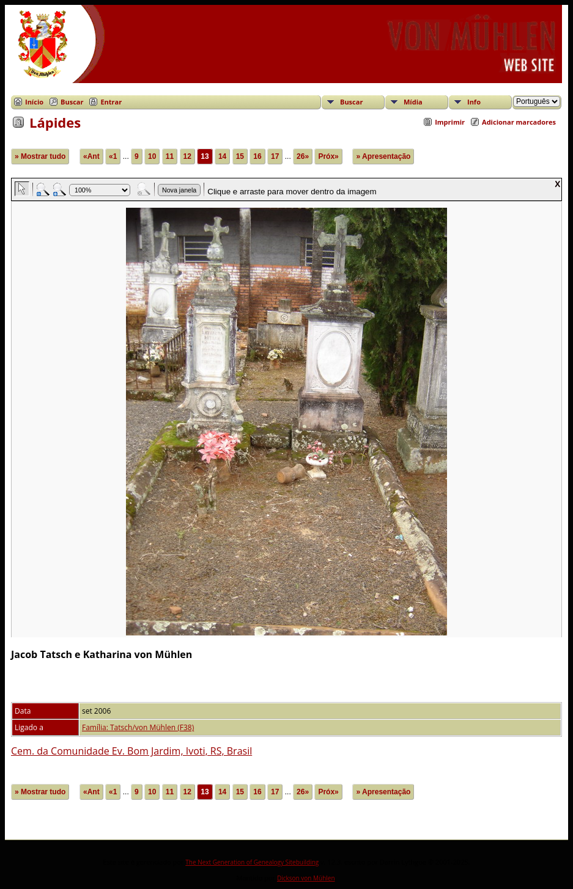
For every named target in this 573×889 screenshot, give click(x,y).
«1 (113, 156)
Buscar (72, 101)
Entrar (111, 101)
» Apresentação (383, 156)
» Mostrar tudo (40, 156)
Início (34, 101)
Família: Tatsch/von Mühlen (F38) (138, 727)
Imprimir (450, 121)
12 (187, 156)
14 (222, 156)
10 (152, 156)
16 (257, 156)
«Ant (91, 156)
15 (240, 156)
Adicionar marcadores (519, 121)
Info (474, 101)
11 (170, 156)
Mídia (413, 101)
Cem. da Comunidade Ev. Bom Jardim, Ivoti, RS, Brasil (131, 751)
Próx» (328, 156)
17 (275, 156)
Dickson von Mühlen (306, 878)
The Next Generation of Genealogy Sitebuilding (252, 862)
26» (303, 156)
